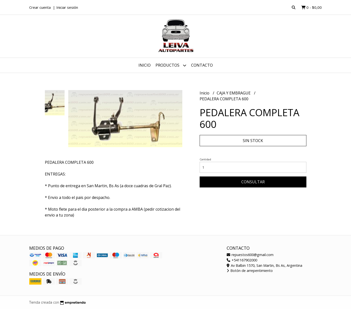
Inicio (144, 65)
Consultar (253, 182)
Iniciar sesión (67, 7)
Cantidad (205, 159)
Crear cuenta (40, 7)
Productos (171, 65)
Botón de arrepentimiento (250, 270)
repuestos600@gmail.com (250, 254)
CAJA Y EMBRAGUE (234, 93)
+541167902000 (242, 260)
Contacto (202, 65)
